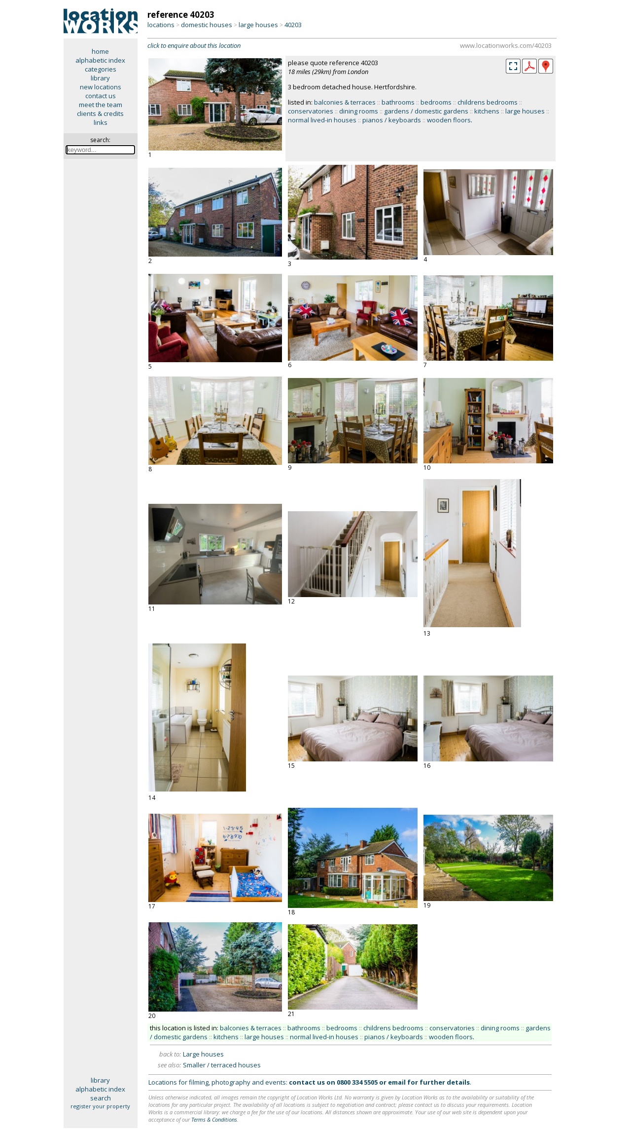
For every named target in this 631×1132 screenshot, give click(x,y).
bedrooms (436, 102)
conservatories (310, 111)
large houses (258, 24)
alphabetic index (100, 60)
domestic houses (206, 24)
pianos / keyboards (391, 119)
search (100, 1098)
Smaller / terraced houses (222, 1064)
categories (100, 69)
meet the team (100, 104)
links (100, 122)
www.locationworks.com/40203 (506, 45)
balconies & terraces (345, 102)
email (397, 1082)
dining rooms (358, 111)
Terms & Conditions (214, 1119)
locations (161, 24)
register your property (100, 1106)
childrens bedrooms (487, 102)
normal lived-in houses (322, 119)
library (100, 78)
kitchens (486, 111)
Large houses (203, 1054)
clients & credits (100, 113)
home (100, 51)
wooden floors (449, 119)
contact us (100, 95)
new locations (100, 86)
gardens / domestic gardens (426, 111)
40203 (293, 24)
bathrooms (398, 102)
